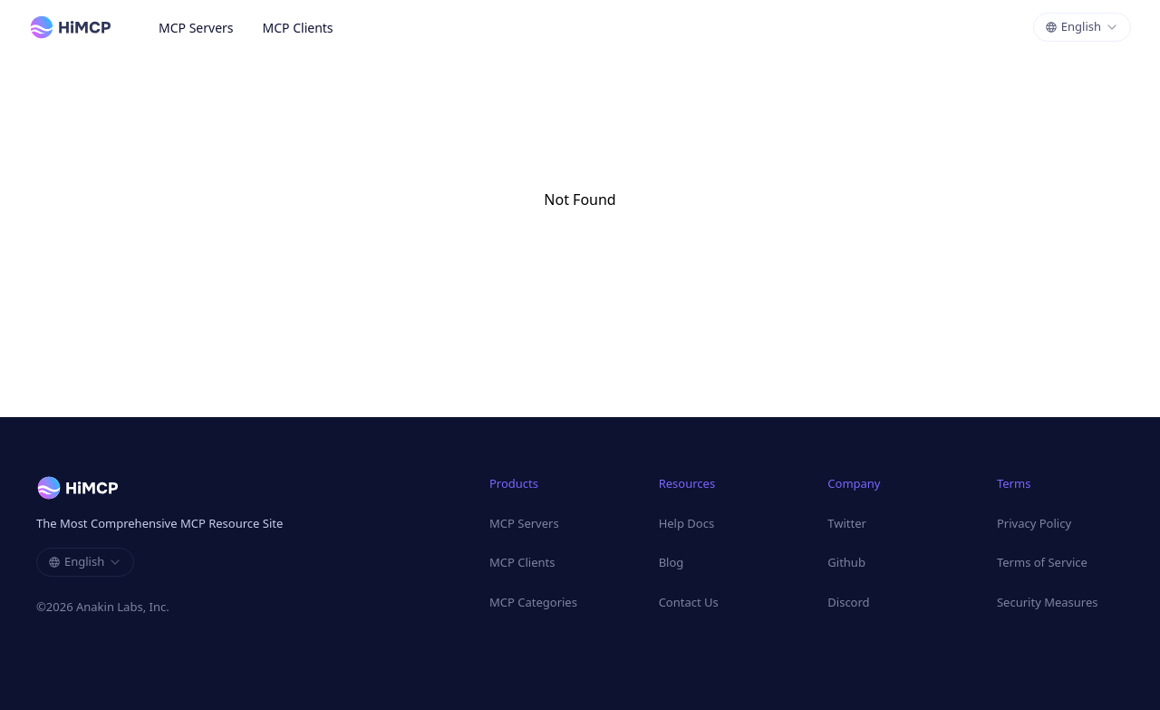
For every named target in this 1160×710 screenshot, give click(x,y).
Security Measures (1047, 602)
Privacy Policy (1034, 523)
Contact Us (689, 602)
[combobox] (1082, 27)
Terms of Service (1042, 562)
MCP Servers (196, 27)
